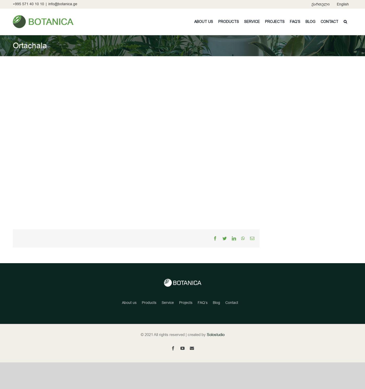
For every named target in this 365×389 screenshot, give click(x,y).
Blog (216, 302)
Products (149, 302)
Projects (185, 302)
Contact (231, 302)
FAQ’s (203, 302)
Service (168, 302)
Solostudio (216, 334)
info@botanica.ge (62, 4)
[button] (345, 22)
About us (129, 302)
